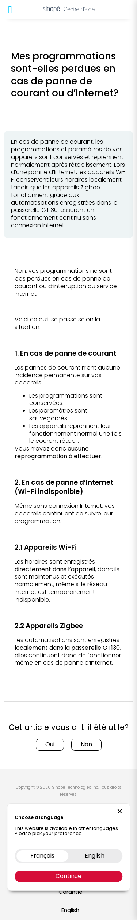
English (70, 910)
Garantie (70, 892)
